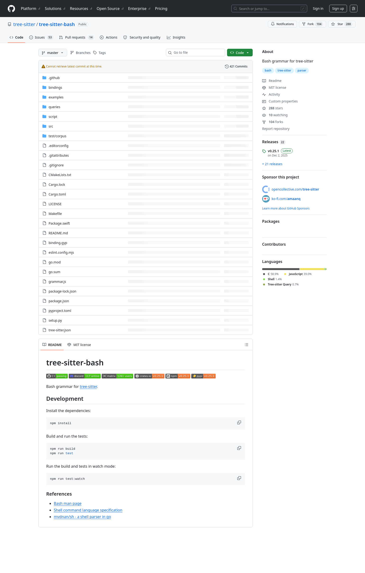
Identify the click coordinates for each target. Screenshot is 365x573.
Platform (31, 8)
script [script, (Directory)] (53, 116)
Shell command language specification (88, 510)
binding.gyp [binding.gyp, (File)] (58, 242)
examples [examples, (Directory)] (56, 97)
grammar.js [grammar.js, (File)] (57, 281)
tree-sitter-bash (57, 24)
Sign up (338, 8)
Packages (270, 221)
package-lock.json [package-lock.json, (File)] (62, 291)
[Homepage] (11, 9)
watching (274, 115)
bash (268, 70)
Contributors (274, 244)
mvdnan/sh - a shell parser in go (82, 516)
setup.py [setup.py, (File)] (55, 320)
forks (272, 122)
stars (272, 108)
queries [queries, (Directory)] (54, 107)
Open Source (110, 8)
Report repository (275, 128)
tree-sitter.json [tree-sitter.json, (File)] (60, 330)
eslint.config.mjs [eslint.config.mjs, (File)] (61, 252)
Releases (274, 141)
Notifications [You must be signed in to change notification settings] (282, 24)
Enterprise (139, 8)
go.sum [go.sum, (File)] (54, 272)
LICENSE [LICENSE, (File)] (55, 204)
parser (301, 70)
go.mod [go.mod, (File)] (55, 262)
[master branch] (52, 52)
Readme (272, 80)
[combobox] (197, 52)
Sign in (318, 8)
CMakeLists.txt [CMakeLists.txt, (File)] (60, 175)
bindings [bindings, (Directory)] (55, 87)
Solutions (55, 8)
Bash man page (68, 503)
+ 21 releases (272, 164)
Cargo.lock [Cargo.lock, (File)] (57, 184)
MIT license (274, 87)
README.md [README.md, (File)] (58, 233)
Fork (312, 24)
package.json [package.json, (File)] (59, 301)
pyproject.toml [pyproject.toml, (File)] (60, 310)
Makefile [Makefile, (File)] (55, 213)
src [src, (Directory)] (51, 126)
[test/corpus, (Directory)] (57, 136)
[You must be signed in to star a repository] (342, 24)
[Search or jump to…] (269, 8)
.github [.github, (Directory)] (54, 78)
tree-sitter (24, 24)
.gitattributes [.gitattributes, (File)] (59, 155)
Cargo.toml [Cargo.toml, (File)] (57, 194)
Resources (81, 8)
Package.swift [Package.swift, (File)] (59, 223)
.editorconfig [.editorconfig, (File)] (58, 145)
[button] (239, 422)
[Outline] (246, 344)
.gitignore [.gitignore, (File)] (56, 165)
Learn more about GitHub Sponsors (286, 208)
